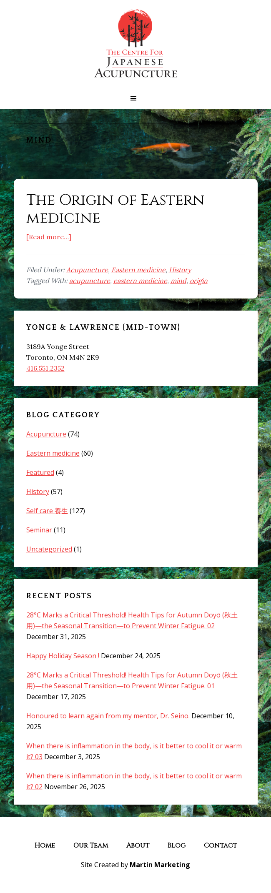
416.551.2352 (45, 368)
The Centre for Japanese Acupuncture (135, 43)
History (180, 270)
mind (178, 280)
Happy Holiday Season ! (62, 655)
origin (199, 280)
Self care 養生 (47, 510)
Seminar (39, 529)
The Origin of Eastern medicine (115, 209)
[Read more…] (48, 237)
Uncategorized (49, 549)
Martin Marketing (160, 864)
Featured (40, 472)
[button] (135, 98)
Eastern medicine (138, 270)
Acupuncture (87, 270)
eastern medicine (140, 280)
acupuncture (89, 280)
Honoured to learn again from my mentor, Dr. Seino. (108, 715)
